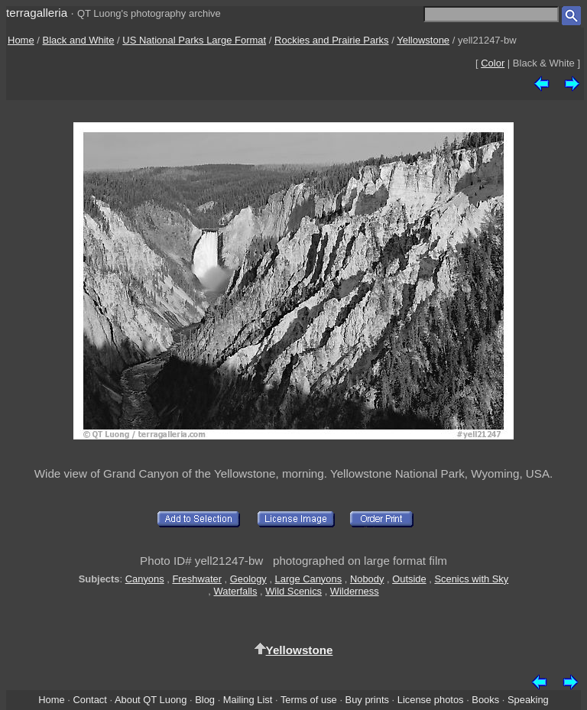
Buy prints (367, 699)
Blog (205, 699)
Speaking (528, 699)
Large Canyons (308, 579)
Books (485, 699)
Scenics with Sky (471, 579)
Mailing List (248, 699)
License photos (430, 699)
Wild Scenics (293, 591)
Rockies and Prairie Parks (331, 40)
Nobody (367, 579)
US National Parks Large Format (194, 40)
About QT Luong (150, 699)
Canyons (144, 579)
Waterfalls (236, 591)
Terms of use (309, 699)
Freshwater (197, 579)
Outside (409, 579)
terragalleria (36, 12)
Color (492, 63)
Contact (89, 699)
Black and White (79, 40)
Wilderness (354, 591)
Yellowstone (423, 40)
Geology (248, 579)
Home (21, 40)
